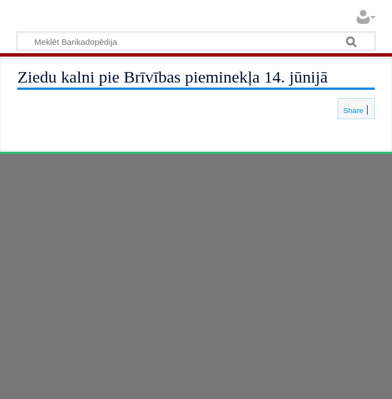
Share (352, 110)
